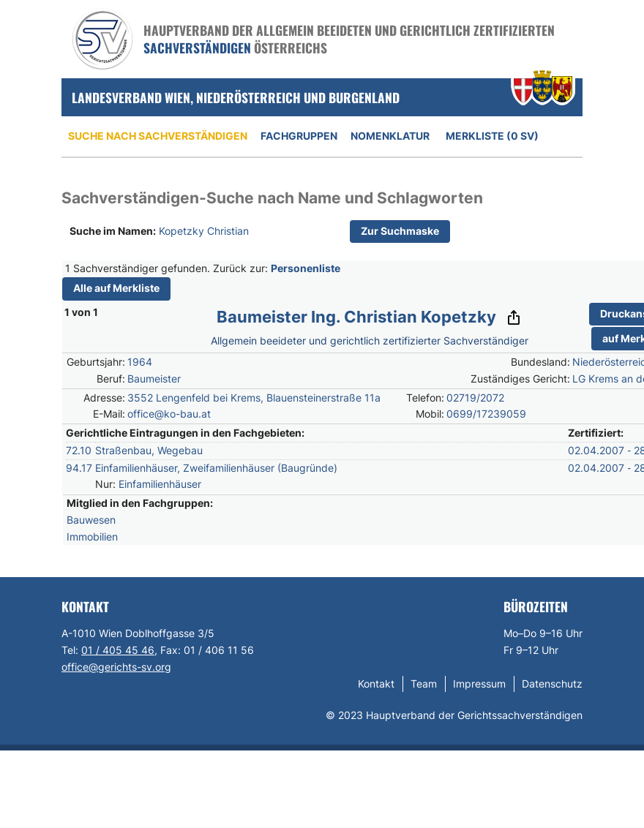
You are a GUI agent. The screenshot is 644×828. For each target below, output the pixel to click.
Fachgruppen (299, 135)
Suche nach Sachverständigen (157, 135)
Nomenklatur (390, 135)
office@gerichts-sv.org (116, 666)
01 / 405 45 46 (117, 650)
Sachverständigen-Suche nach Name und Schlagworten (272, 198)
